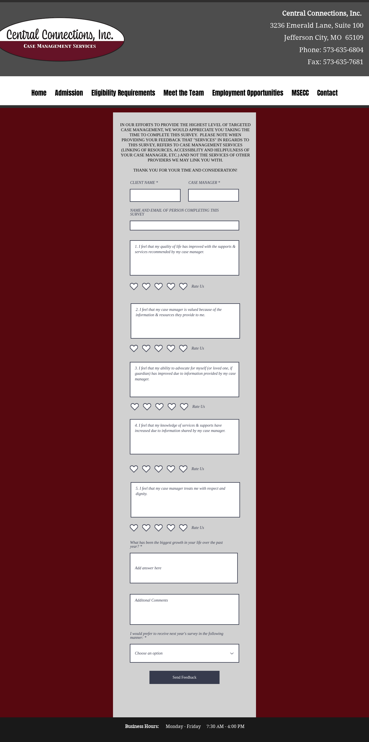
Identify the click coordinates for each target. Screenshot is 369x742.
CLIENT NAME (142, 183)
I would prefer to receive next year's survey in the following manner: (176, 636)
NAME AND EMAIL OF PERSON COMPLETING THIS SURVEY (174, 212)
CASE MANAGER (202, 183)
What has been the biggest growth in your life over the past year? (176, 545)
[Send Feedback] (184, 677)
